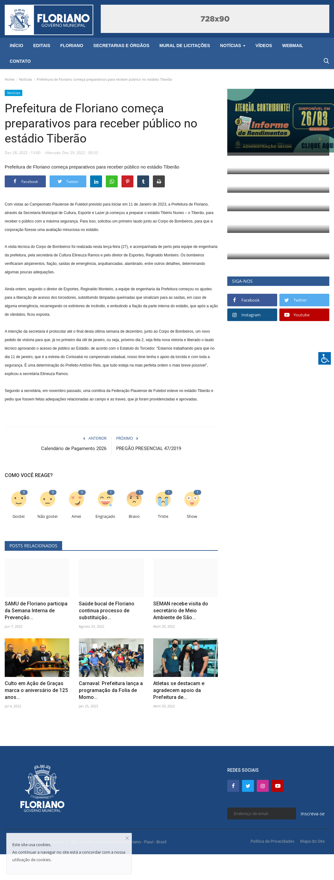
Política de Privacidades (272, 841)
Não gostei (47, 516)
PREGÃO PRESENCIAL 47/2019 (148, 448)
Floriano (71, 45)
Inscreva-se (313, 814)
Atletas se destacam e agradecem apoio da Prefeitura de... (178, 690)
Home (9, 79)
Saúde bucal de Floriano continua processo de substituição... (106, 610)
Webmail (292, 45)
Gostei (18, 516)
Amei (76, 516)
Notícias (25, 79)
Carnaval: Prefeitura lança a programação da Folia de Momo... (111, 690)
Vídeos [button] (264, 45)
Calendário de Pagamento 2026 (73, 448)
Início (16, 45)
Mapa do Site (312, 841)
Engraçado (105, 516)
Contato (20, 61)
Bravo (134, 516)
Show (192, 516)
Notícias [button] (232, 45)
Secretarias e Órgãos (121, 45)
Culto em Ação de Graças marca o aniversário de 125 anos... (36, 690)
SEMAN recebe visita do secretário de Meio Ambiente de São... (180, 610)
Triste (163, 516)
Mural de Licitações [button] (184, 45)
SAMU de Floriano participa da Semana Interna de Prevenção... (36, 610)
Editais (41, 45)
